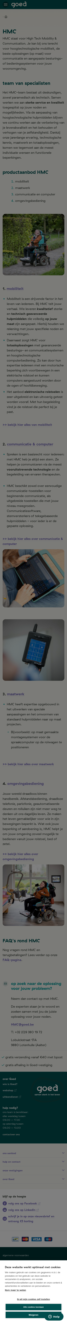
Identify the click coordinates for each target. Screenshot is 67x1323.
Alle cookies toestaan (33, 1307)
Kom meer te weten (15, 1290)
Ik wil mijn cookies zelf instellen (33, 1299)
